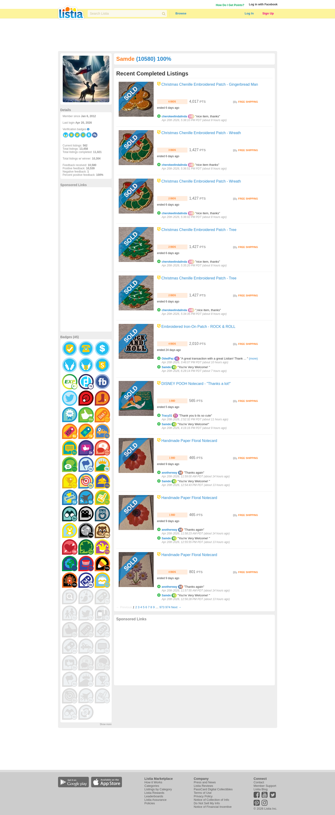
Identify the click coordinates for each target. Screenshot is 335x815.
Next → (176, 607)
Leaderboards (154, 796)
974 (167, 607)
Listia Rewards (154, 793)
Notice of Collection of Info (211, 799)
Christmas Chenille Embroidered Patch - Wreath (201, 133)
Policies (150, 803)
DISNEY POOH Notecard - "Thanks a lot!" (196, 384)
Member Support (265, 786)
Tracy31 (167, 415)
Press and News (205, 782)
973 (162, 607)
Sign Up (268, 13)
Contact (259, 782)
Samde (166, 367)
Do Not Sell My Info (207, 803)
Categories (152, 786)
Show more (106, 724)
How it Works (153, 782)
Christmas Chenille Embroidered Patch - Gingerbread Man (209, 84)
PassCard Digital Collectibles (213, 789)
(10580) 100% (153, 59)
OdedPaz (168, 358)
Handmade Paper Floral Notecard (189, 441)
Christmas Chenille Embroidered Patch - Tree (198, 230)
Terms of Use (203, 793)
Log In (249, 13)
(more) (253, 358)
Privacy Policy (203, 796)
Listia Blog (261, 789)
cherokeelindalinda (174, 116)
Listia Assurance (156, 799)
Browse (181, 13)
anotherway (169, 472)
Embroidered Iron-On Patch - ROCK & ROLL (198, 327)
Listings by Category (158, 789)
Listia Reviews (203, 786)
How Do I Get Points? (230, 5)
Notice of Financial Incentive (213, 806)
